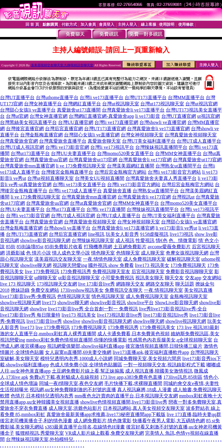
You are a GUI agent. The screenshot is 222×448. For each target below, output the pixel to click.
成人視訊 (124, 240)
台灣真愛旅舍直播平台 (62, 141)
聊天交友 (174, 277)
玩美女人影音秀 (122, 234)
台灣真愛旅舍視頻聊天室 (191, 134)
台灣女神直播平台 (43, 103)
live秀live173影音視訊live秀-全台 (173, 308)
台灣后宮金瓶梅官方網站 (120, 172)
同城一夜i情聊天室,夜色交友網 (71, 383)
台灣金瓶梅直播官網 (41, 134)
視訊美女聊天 (149, 277)
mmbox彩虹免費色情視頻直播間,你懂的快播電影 (76, 339)
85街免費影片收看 (64, 246)
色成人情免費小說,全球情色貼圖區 (86, 364)
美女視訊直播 (198, 290)
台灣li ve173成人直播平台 (75, 190)
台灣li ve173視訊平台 (112, 147)
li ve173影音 (147, 116)
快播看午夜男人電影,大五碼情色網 (169, 420)
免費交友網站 (45, 290)
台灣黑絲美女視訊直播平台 (28, 122)
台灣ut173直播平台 (30, 153)
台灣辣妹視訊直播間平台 (161, 147)
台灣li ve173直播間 (106, 209)
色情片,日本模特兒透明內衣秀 (42, 395)
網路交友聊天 (160, 283)
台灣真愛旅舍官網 (19, 141)
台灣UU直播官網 (75, 122)
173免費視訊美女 (157, 327)
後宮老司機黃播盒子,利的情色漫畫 (36, 420)
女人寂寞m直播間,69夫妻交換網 (78, 352)
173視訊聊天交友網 (57, 283)
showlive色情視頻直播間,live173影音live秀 (123, 402)
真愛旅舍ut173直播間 (79, 109)
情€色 (162, 240)
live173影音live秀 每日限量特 (30, 315)
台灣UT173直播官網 (105, 128)
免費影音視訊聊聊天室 (189, 271)
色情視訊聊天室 (73, 296)
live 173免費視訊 (42, 271)
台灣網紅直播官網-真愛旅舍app (101, 116)
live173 (49, 302)
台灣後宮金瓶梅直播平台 (67, 172)
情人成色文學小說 (71, 252)
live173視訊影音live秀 (119, 315)
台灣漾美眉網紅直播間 (130, 165)
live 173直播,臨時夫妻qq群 (194, 414)
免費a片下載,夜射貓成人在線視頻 (64, 377)
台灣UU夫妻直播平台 (73, 153)
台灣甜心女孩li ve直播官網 (92, 134)
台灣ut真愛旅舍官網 (90, 203)
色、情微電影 (183, 240)
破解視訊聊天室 (183, 259)
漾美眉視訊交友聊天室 (58, 259)
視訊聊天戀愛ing (70, 265)
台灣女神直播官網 (48, 116)
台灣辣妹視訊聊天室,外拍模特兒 (39, 439)
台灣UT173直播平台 (145, 97)
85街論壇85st (30, 246)
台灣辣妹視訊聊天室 (93, 240)
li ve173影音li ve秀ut (176, 228)
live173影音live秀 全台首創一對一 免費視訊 (93, 308)
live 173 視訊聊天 (18, 283)
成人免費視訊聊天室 (144, 259)
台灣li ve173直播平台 (101, 97)
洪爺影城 (15, 252)
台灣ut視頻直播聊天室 (50, 178)
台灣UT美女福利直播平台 (149, 141)
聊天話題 (184, 283)
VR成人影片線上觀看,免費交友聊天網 (104, 433)
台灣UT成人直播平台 (199, 141)
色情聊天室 (128, 252)
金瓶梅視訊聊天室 (188, 296)
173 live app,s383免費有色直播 (131, 377)
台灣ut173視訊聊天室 (162, 103)
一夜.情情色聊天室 (102, 259)
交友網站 (211, 277)
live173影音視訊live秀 (165, 315)
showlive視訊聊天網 (20, 302)
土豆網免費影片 (130, 246)
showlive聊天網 (36, 265)
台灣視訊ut (183, 196)
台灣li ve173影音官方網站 (174, 172)
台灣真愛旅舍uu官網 (46, 159)
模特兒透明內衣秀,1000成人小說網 (76, 358)
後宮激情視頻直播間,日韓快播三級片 (164, 346)
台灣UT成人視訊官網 (22, 147)
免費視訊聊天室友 (111, 271)
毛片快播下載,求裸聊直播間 (133, 383)
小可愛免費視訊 (117, 277)
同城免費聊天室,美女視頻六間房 (147, 358)
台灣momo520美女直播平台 (125, 153)
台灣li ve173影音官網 (67, 147)
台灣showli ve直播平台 (67, 228)
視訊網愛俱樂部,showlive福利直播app (85, 346)
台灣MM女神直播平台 (178, 153)
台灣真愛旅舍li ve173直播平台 (133, 109)
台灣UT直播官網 (178, 116)
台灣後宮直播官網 (25, 128)
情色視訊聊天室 (108, 296)
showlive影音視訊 (108, 302)
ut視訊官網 (208, 116)
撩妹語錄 (20, 290)
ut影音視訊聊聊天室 (78, 277)
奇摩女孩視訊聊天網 (187, 252)
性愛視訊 (145, 240)
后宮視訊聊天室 (148, 271)
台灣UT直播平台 (17, 97)
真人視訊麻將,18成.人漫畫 (144, 389)
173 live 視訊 (189, 327)
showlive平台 (140, 302)
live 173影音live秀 (96, 283)
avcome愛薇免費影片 (169, 246)
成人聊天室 (153, 252)
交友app (193, 277)
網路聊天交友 (130, 283)
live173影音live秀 (44, 321)
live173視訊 (181, 234)
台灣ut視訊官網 (201, 103)
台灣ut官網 (17, 116)
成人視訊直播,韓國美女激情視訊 (159, 370)
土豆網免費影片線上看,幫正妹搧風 (88, 370)
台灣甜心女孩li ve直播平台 (28, 109)
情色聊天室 (103, 252)
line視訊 (96, 234)
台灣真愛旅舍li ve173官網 (145, 159)
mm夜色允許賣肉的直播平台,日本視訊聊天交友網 (126, 395)
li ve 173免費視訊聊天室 (81, 165)
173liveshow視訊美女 (82, 290)
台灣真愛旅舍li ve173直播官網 (158, 128)
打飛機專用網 (98, 246)
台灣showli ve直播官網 (162, 122)
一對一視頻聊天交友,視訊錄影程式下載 (164, 364)
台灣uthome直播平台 (57, 97)
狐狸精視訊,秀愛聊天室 (39, 433)
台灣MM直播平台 (186, 97)
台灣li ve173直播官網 (116, 122)
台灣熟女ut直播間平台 (178, 165)
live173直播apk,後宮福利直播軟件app (150, 352)
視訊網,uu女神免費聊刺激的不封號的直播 (73, 389)
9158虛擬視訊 (154, 234)
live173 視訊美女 (152, 265)
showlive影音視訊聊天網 (45, 240)
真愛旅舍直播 (117, 190)
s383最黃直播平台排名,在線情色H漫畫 (85, 426)
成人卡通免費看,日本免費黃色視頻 (133, 333)
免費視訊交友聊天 (124, 290)
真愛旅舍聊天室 (104, 141)
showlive (38, 308)
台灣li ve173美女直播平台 (79, 184)
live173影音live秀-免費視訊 (28, 296)
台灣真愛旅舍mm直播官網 (27, 165)
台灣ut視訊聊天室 (120, 103)
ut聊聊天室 (45, 277)
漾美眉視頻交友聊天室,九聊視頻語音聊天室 (62, 65)
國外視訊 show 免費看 (111, 265)
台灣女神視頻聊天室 (142, 134)
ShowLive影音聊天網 (176, 302)
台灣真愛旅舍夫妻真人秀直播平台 (161, 178)
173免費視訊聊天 (188, 265)
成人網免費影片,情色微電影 (102, 420)
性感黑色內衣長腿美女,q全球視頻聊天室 (170, 339)
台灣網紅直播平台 (82, 103)
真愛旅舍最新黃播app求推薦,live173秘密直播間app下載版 (105, 414)
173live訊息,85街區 (182, 377)
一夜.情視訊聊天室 (163, 290)
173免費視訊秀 (75, 271)
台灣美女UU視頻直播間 (99, 178)
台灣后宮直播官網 (64, 128)
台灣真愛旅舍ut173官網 (93, 159)
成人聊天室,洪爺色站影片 (75, 408)
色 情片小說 (38, 252)
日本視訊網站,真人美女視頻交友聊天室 (144, 408)
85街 (10, 246)
